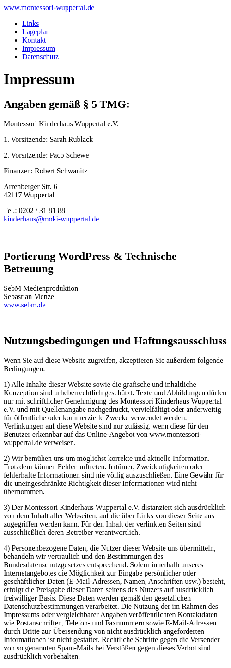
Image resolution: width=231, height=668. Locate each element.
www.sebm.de (25, 305)
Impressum (38, 48)
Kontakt (34, 40)
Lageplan (36, 32)
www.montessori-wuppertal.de (49, 8)
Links (30, 23)
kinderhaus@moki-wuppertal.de (51, 219)
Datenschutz (40, 57)
